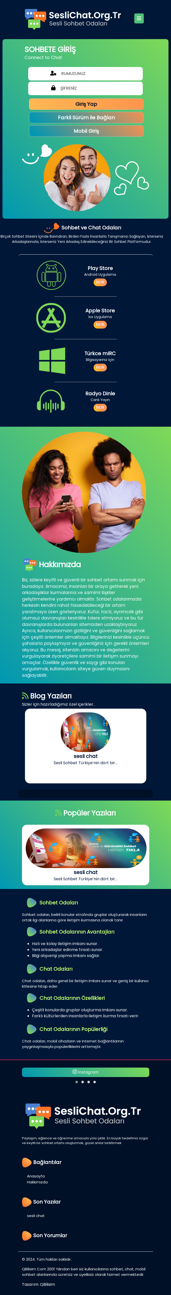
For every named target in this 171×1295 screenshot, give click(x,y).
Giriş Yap (86, 104)
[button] (77, 1082)
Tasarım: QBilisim (38, 1284)
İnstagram (86, 1072)
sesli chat (36, 1215)
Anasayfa (36, 1176)
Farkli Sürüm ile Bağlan (86, 117)
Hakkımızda (37, 1182)
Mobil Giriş (86, 131)
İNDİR (100, 282)
